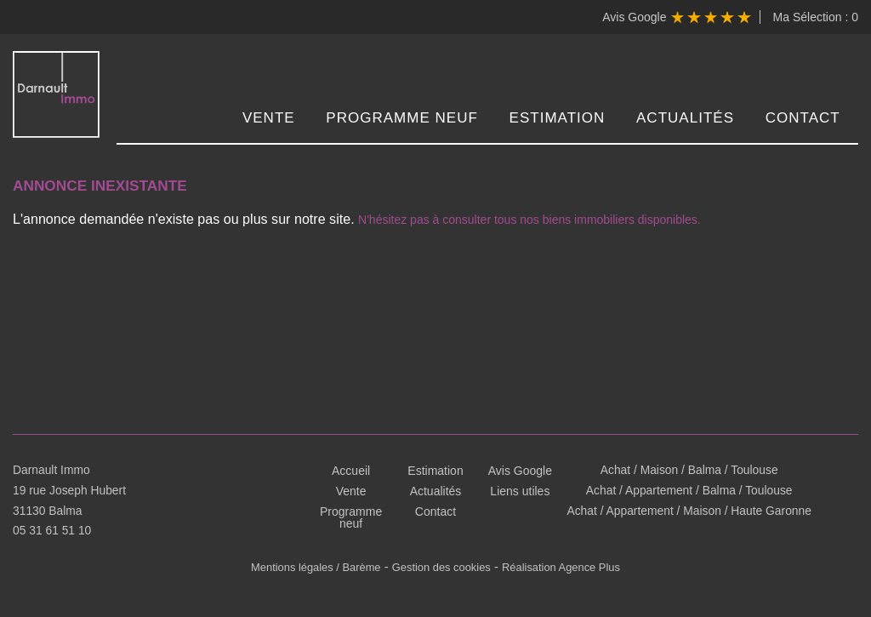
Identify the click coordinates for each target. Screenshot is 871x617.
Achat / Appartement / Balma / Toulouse (689, 491)
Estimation (559, 119)
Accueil (351, 470)
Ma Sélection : (815, 17)
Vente (272, 119)
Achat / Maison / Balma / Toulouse (688, 470)
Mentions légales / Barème (316, 566)
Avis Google (676, 17)
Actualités (687, 119)
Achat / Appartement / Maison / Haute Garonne (689, 511)
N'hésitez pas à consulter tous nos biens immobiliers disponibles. (484, 216)
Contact (803, 119)
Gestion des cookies (441, 566)
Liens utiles (519, 491)
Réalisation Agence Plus (560, 566)
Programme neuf (405, 119)
